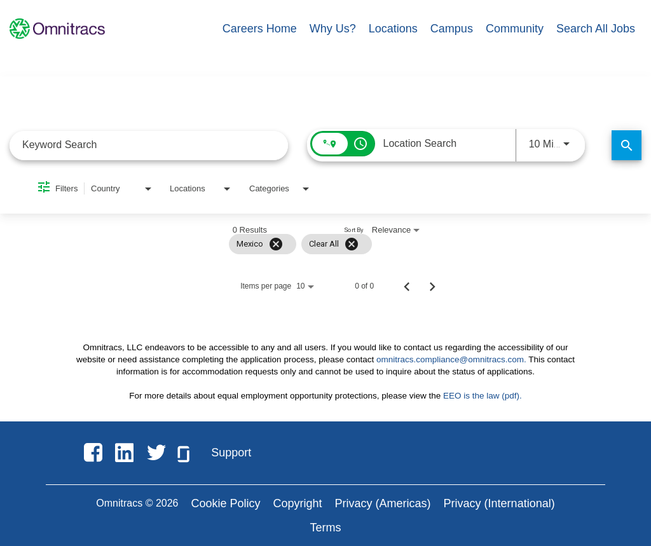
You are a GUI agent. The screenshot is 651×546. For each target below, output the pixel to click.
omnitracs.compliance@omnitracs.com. (451, 359)
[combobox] (148, 145)
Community (515, 28)
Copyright (297, 503)
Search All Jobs (595, 28)
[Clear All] (351, 244)
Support (231, 452)
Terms (325, 527)
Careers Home (260, 28)
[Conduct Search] (626, 145)
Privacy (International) (499, 503)
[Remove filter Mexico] (276, 244)
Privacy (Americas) (383, 503)
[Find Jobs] (626, 145)
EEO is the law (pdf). (482, 395)
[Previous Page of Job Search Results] (407, 286)
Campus (451, 28)
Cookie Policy (225, 503)
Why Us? (333, 28)
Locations (393, 28)
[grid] (300, 244)
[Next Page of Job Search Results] (432, 286)
